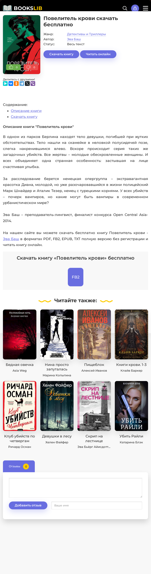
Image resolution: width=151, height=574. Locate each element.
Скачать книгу (61, 54)
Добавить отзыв (28, 505)
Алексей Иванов (94, 370)
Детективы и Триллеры (86, 34)
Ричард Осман (19, 447)
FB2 (75, 277)
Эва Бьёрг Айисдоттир (94, 447)
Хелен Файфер (56, 442)
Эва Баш (74, 39)
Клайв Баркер (131, 370)
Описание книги (26, 111)
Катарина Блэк (131, 442)
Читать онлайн (98, 54)
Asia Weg (20, 370)
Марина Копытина (57, 375)
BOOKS (28, 8)
